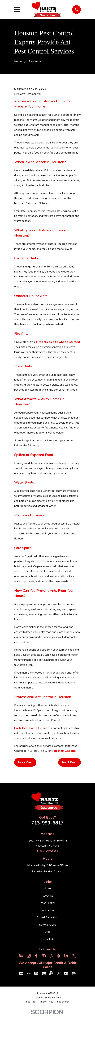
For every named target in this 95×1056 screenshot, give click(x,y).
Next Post (69, 803)
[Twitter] (74, 997)
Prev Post (25, 803)
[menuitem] (30, 1043)
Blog (47, 973)
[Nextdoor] (44, 997)
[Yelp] (59, 997)
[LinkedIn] (66, 997)
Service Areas (47, 966)
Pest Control (47, 944)
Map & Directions (47, 892)
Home (47, 930)
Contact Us (47, 980)
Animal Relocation (47, 958)
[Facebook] (36, 997)
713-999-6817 (47, 864)
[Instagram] (29, 997)
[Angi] (51, 997)
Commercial (47, 951)
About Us (47, 937)
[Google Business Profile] (21, 997)
